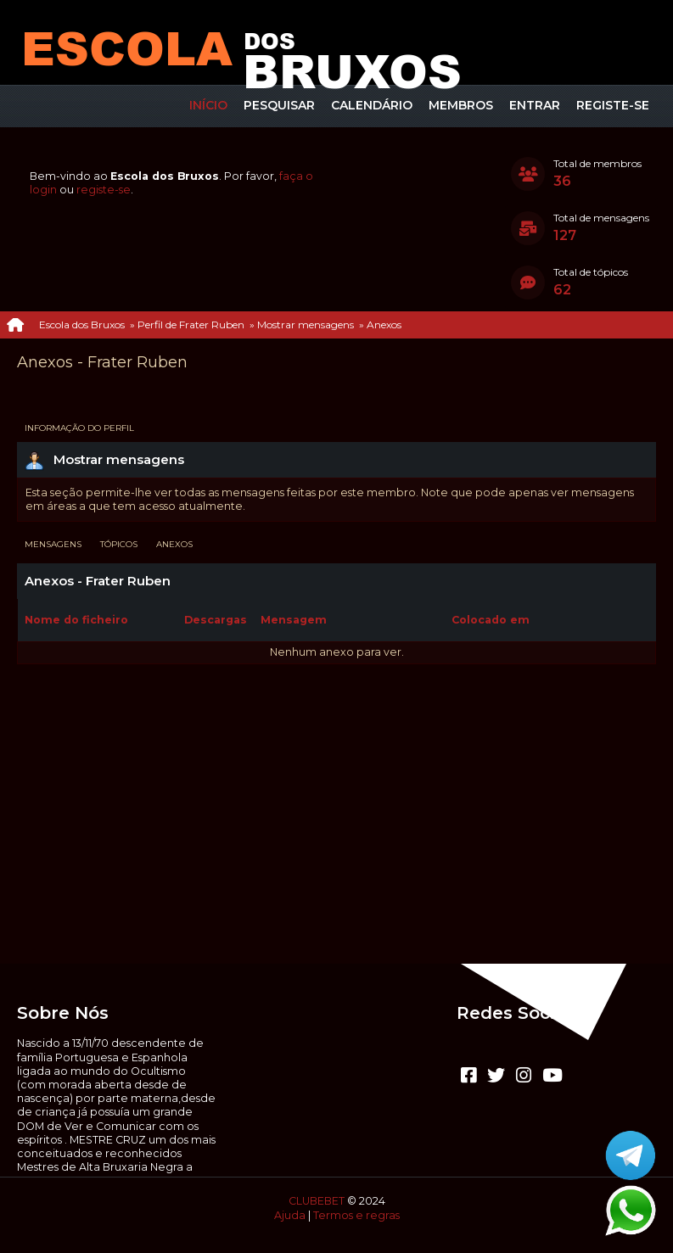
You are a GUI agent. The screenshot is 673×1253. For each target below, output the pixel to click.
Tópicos (118, 544)
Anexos (174, 544)
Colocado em (490, 619)
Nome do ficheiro (86, 619)
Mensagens (53, 544)
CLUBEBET (317, 1200)
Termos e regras (356, 1215)
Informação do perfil (79, 428)
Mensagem (294, 619)
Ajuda (290, 1215)
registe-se (103, 189)
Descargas (215, 619)
